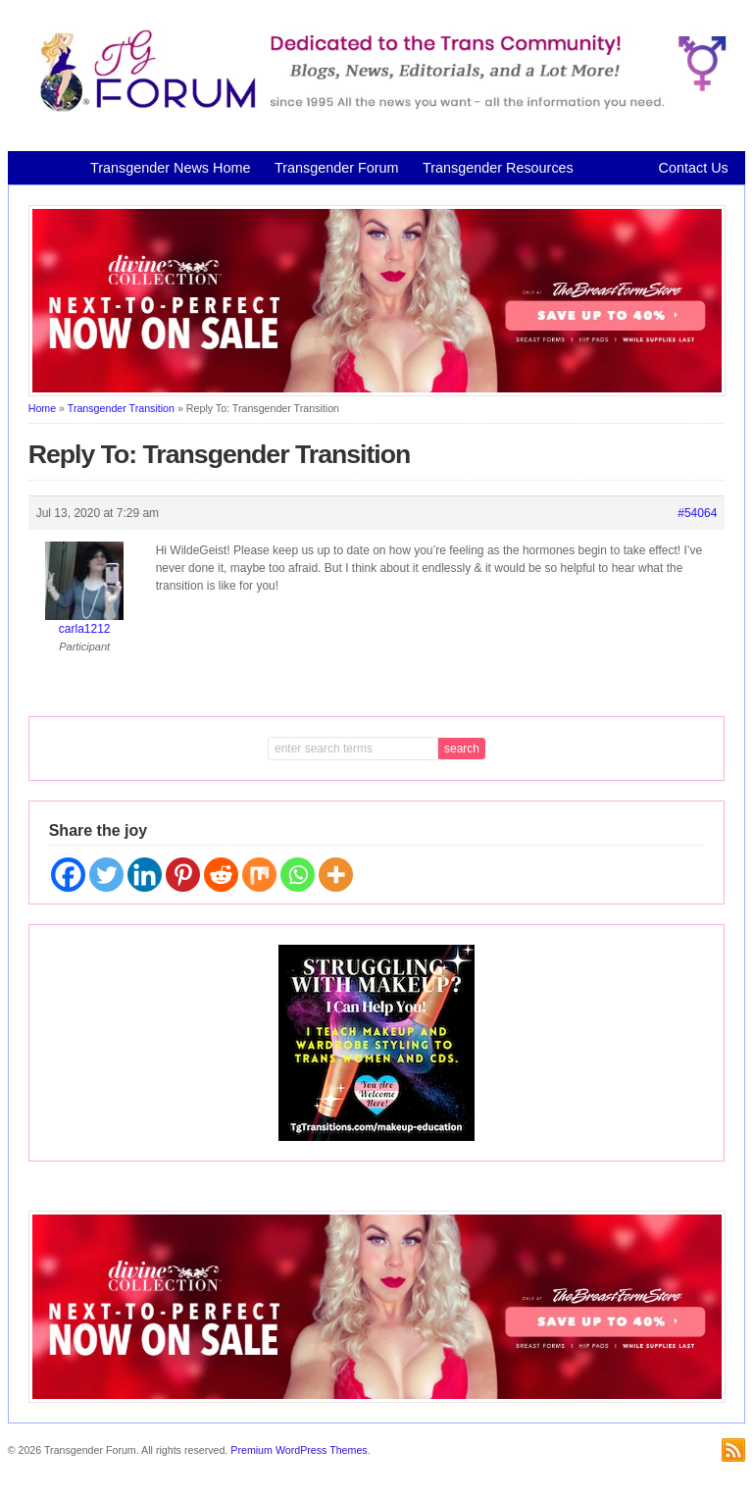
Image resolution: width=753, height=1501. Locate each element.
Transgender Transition (121, 408)
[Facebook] (68, 874)
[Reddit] (221, 874)
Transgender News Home (170, 168)
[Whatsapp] (297, 874)
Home (42, 408)
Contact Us (693, 168)
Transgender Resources (498, 168)
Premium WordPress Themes (298, 1450)
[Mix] (259, 874)
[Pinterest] (183, 874)
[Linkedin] (144, 874)
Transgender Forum (337, 168)
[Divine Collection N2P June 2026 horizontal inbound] (377, 392)
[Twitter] (106, 874)
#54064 (697, 513)
